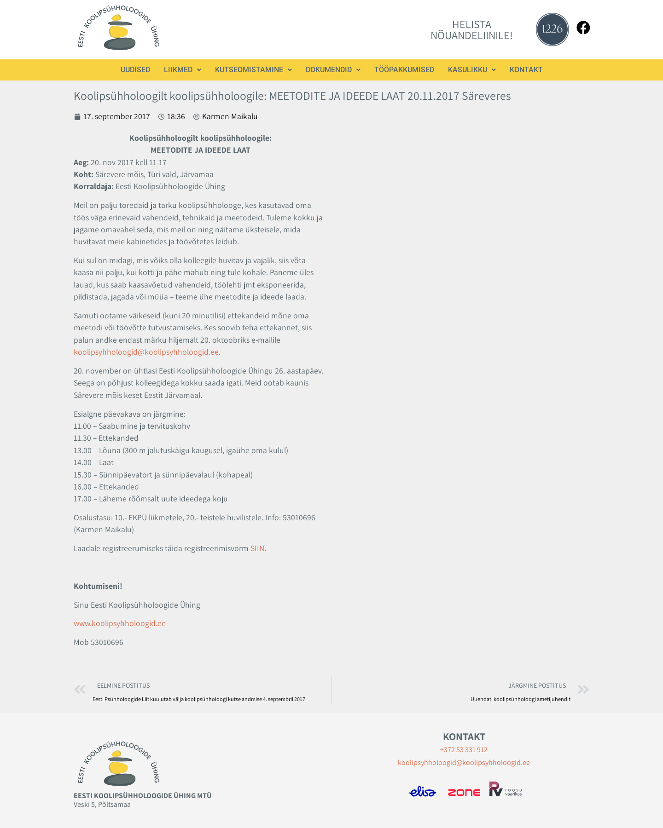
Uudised (135, 69)
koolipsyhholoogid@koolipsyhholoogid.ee (146, 351)
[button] (182, 69)
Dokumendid (333, 69)
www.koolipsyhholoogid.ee (120, 623)
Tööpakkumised (404, 69)
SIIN (257, 548)
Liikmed (182, 69)
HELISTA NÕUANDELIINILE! (471, 29)
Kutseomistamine (253, 69)
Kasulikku (472, 69)
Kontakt (526, 69)
